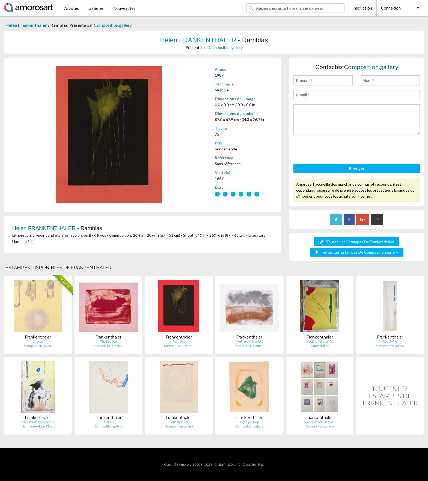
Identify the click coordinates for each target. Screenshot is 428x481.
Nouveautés (124, 8)
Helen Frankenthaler (26, 25)
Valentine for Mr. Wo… (319, 422)
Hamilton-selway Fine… (38, 426)
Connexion (391, 7)
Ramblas (179, 341)
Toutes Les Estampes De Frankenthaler (357, 241)
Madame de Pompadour (38, 422)
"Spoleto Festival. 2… (320, 341)
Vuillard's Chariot (249, 341)
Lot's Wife (390, 341)
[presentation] (334, 150)
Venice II (108, 422)
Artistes (71, 8)
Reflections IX (179, 422)
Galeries (96, 8)
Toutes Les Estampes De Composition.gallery (357, 252)
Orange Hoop (249, 422)
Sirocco (38, 341)
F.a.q (261, 464)
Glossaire (249, 464)
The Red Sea (108, 341)
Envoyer (357, 168)
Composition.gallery (113, 25)
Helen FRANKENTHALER (198, 40)
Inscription (362, 7)
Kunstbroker (320, 346)
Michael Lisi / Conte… (108, 346)
